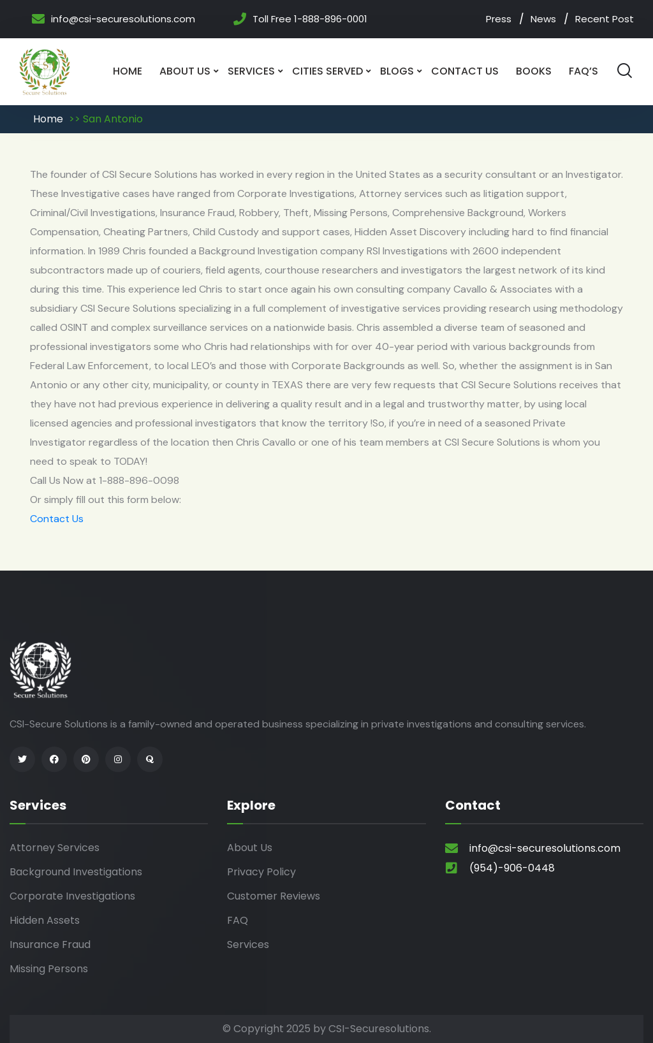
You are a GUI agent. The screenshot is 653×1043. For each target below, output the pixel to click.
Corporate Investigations (72, 896)
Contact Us (465, 71)
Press (498, 19)
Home (127, 71)
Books (534, 71)
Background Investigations (76, 871)
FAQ (237, 920)
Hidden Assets (45, 920)
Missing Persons (49, 968)
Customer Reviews (273, 896)
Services (251, 71)
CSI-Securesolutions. (379, 1028)
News (543, 19)
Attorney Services (54, 847)
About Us (184, 71)
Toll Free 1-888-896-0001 (310, 19)
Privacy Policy (261, 871)
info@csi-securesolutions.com (123, 19)
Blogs (397, 71)
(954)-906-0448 (512, 868)
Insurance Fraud (50, 944)
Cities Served (327, 71)
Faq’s (583, 71)
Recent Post (604, 19)
